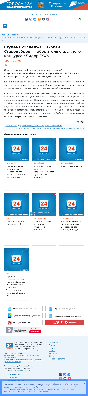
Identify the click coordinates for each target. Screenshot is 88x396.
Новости (15, 35)
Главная (5, 35)
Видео (52, 345)
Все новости (55, 342)
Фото (51, 356)
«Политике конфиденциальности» (35, 391)
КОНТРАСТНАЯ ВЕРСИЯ (44, 14)
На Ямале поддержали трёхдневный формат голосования (34, 126)
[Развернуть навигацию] (82, 26)
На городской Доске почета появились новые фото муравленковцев (48, 128)
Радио (52, 348)
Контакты (12, 377)
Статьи (52, 351)
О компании (14, 374)
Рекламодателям (57, 359)
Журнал (53, 353)
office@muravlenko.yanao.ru (20, 370)
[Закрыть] (84, 383)
